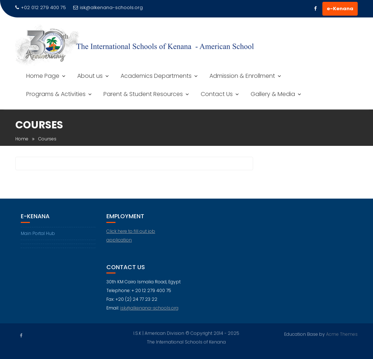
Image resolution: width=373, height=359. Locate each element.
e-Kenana (340, 8)
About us (90, 76)
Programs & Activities (56, 94)
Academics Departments (156, 76)
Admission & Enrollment (242, 76)
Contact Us (217, 94)
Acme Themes (342, 334)
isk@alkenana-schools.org (108, 7)
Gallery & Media (273, 94)
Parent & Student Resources (143, 94)
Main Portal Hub (38, 233)
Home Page (42, 76)
